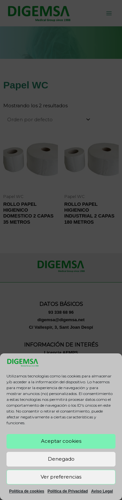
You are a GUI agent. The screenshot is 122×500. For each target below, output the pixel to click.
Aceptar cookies (61, 441)
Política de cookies (26, 491)
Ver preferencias (61, 477)
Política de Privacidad (67, 491)
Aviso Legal (102, 491)
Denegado (61, 459)
